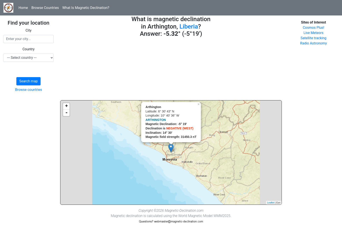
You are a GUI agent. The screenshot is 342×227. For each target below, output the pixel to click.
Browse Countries (45, 8)
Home (23, 8)
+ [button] (66, 106)
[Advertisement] (171, 69)
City (28, 30)
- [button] (66, 113)
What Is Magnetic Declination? (85, 8)
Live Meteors (314, 33)
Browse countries (28, 90)
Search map (28, 81)
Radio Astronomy (313, 43)
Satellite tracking (314, 38)
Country (28, 49)
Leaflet (270, 202)
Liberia (189, 26)
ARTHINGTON (155, 120)
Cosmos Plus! (313, 27)
